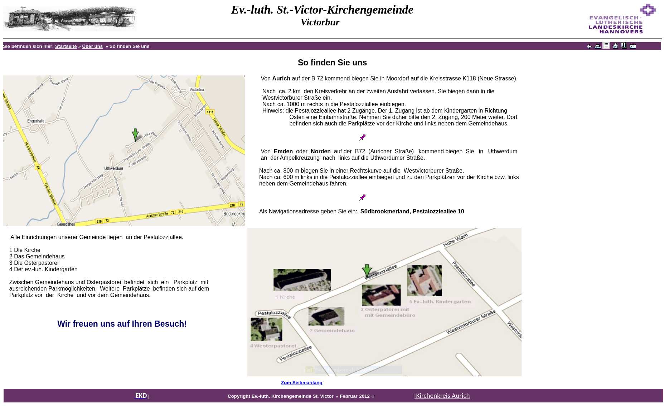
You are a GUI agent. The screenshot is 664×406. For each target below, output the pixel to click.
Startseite (66, 46)
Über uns (92, 46)
